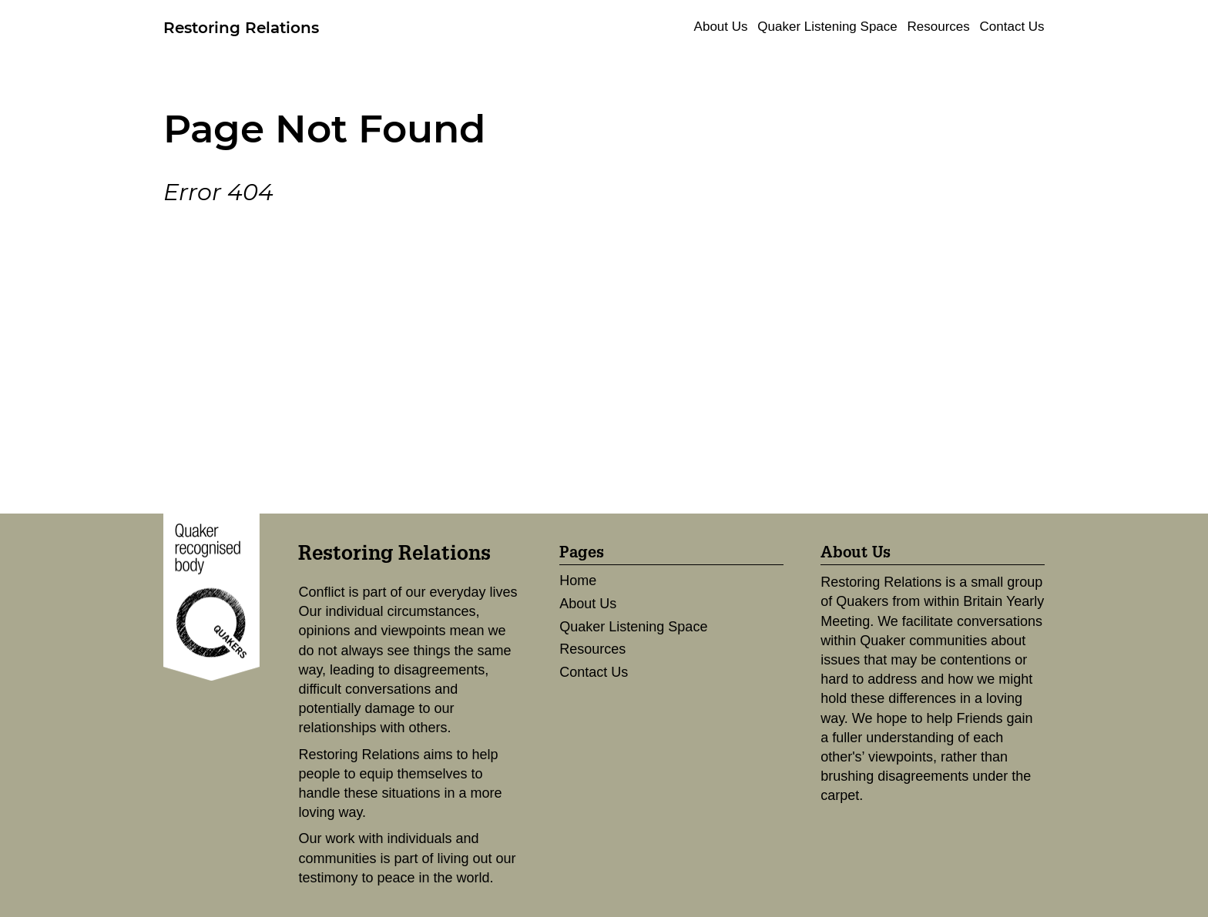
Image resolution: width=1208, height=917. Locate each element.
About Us (721, 26)
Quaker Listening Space (827, 26)
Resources (939, 26)
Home (577, 580)
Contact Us (1012, 26)
